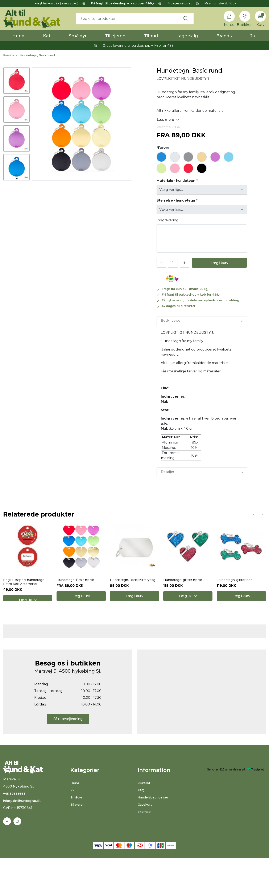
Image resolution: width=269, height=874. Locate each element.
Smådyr (77, 809)
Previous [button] (16, 69)
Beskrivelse (170, 321)
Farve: (163, 148)
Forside (9, 55)
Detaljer (167, 472)
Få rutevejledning (68, 730)
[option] (16, 80)
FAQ (141, 802)
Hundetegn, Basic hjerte (77, 586)
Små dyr (78, 35)
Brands (224, 35)
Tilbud (151, 35)
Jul (253, 35)
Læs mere (168, 119)
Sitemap (145, 823)
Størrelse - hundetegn (177, 200)
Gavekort (145, 816)
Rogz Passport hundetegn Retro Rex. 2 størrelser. (25, 588)
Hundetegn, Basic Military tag (131, 588)
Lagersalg (187, 35)
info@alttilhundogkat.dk (24, 816)
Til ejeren (115, 35)
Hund (18, 35)
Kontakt (145, 795)
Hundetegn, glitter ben (236, 586)
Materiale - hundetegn (177, 181)
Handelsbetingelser (154, 809)
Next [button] (16, 178)
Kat (46, 35)
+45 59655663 (14, 809)
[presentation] (253, 514)
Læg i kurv (219, 263)
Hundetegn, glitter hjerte (185, 586)
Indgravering (167, 220)
